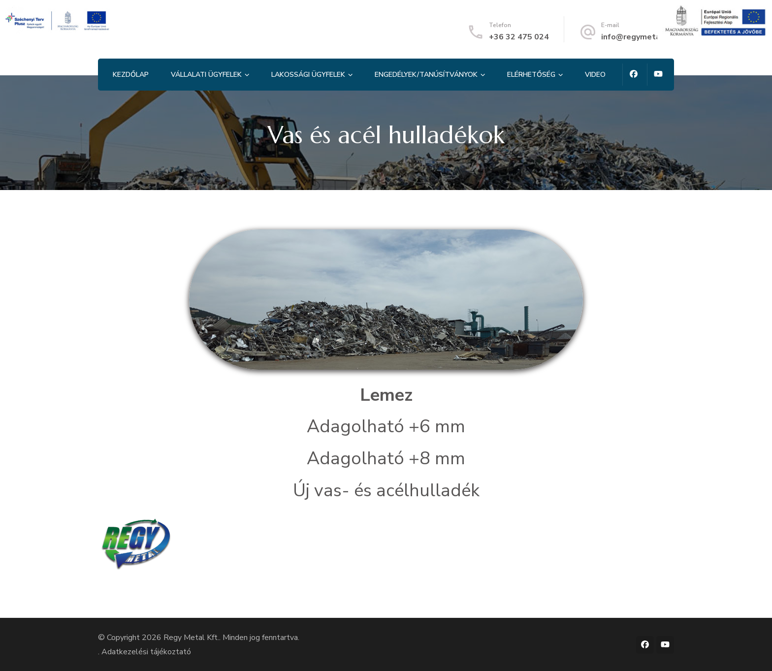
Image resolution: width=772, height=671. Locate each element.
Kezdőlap (131, 74)
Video (595, 74)
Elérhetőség (531, 74)
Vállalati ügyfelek (206, 74)
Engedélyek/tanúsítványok (426, 74)
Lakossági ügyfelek (308, 74)
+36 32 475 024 (519, 37)
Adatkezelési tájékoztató (146, 651)
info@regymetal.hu (637, 37)
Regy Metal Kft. (191, 637)
